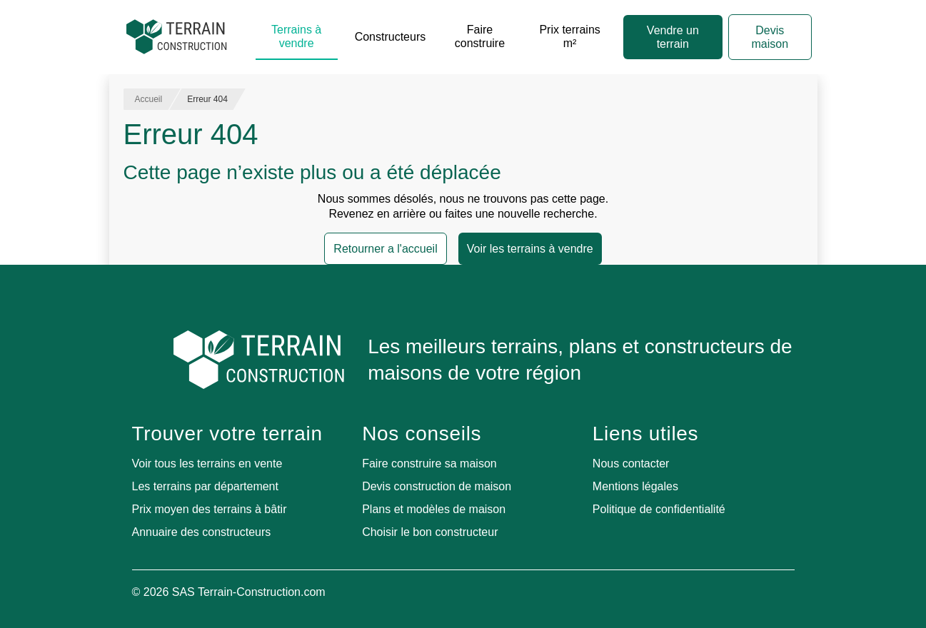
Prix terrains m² (569, 36)
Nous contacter (631, 463)
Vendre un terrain (673, 37)
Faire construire (480, 36)
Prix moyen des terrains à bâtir (209, 509)
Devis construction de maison (436, 486)
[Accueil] (176, 37)
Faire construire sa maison (429, 463)
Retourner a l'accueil (385, 249)
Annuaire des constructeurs (201, 532)
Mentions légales (635, 486)
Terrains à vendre (296, 36)
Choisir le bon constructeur (430, 532)
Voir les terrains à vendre (530, 249)
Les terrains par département (205, 486)
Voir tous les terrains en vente (207, 463)
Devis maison (770, 37)
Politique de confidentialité (659, 509)
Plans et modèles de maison (433, 509)
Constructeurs (390, 37)
